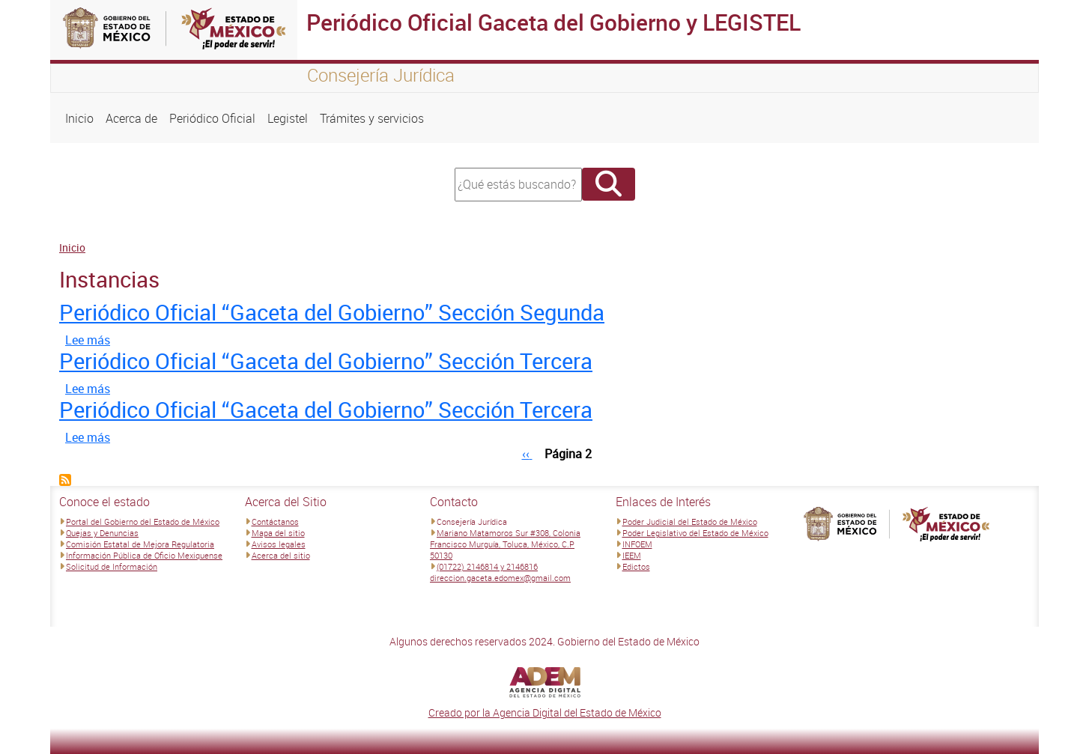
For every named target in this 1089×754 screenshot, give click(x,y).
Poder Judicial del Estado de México (689, 521)
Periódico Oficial (212, 118)
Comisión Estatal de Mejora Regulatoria (140, 544)
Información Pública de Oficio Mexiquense (144, 555)
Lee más (87, 340)
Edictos (636, 566)
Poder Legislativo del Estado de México (695, 532)
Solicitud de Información (111, 566)
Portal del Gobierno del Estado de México (142, 521)
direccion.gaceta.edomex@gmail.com (500, 577)
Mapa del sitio (278, 532)
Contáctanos (275, 521)
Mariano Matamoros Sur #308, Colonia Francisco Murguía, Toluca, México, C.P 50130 (505, 544)
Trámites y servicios (372, 118)
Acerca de (131, 118)
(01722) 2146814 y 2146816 (487, 566)
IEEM (631, 555)
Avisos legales (279, 544)
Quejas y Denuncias (102, 532)
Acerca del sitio (281, 555)
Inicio (79, 118)
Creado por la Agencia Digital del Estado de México (544, 712)
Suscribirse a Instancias (65, 480)
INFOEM (637, 544)
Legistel (287, 118)
